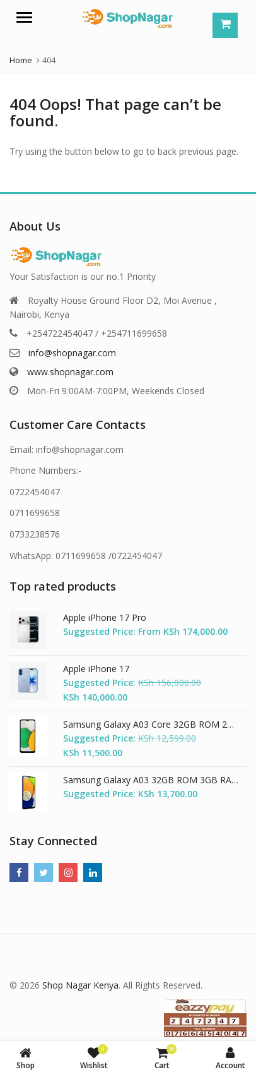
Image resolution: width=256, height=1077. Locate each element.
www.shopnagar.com (70, 372)
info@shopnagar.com (72, 353)
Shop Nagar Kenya (80, 985)
